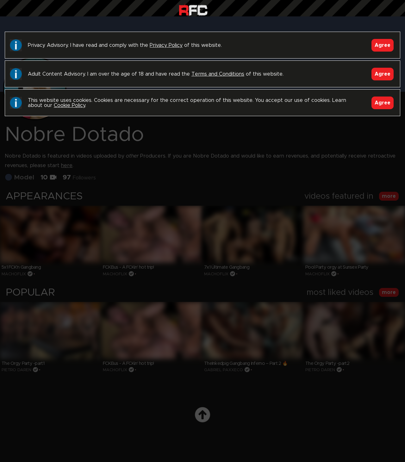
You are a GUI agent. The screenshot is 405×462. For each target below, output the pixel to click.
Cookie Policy (69, 105)
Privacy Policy (166, 45)
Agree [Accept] (382, 45)
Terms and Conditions (217, 74)
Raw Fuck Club (193, 9)
